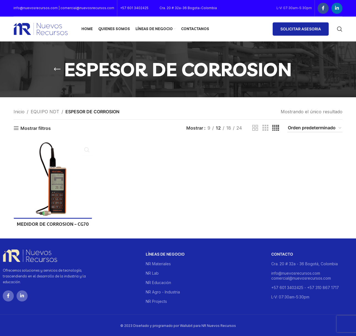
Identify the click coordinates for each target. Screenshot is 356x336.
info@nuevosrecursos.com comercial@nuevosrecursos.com (301, 275)
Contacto (282, 253)
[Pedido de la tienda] (314, 128)
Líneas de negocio (165, 253)
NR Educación (158, 281)
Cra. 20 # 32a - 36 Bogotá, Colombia (304, 263)
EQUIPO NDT (45, 111)
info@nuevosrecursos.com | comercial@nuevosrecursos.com (64, 8)
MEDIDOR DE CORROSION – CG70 (52, 224)
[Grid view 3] (265, 128)
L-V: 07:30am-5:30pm (290, 296)
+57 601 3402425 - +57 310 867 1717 (305, 286)
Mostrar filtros (35, 128)
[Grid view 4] (275, 128)
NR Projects (156, 300)
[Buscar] (339, 29)
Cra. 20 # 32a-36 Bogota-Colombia (188, 8)
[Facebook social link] (323, 8)
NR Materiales (158, 263)
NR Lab (152, 272)
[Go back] (57, 69)
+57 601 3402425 (134, 8)
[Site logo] (41, 28)
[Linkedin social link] (336, 8)
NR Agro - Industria (163, 291)
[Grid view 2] (255, 128)
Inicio (19, 111)
